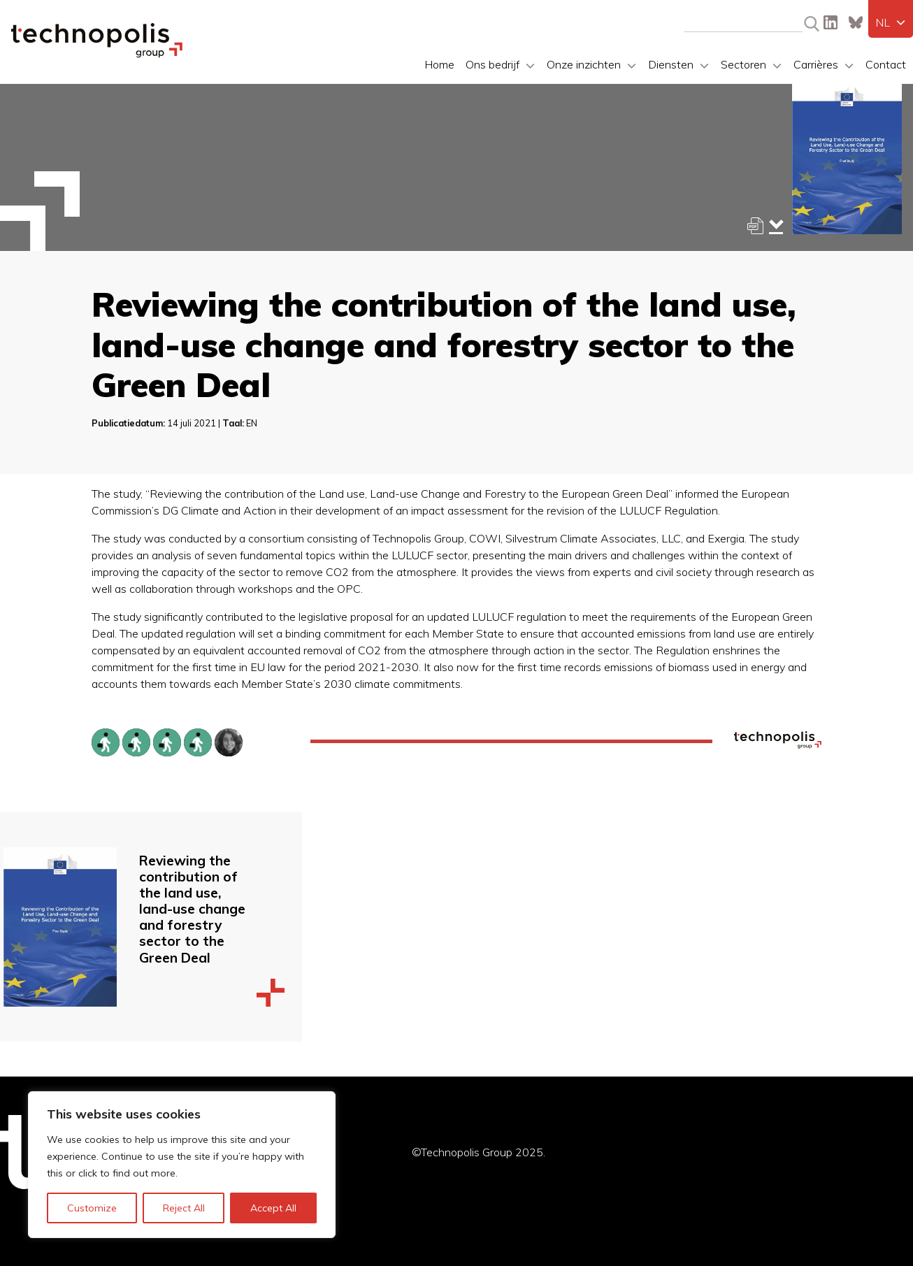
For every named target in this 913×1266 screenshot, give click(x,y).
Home (439, 64)
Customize (92, 1208)
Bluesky (856, 22)
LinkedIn (830, 22)
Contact (885, 64)
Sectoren (743, 64)
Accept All (273, 1208)
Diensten (670, 64)
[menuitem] (890, 22)
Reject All (184, 1208)
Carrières (815, 64)
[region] (182, 1164)
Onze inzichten (584, 64)
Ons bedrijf (492, 64)
